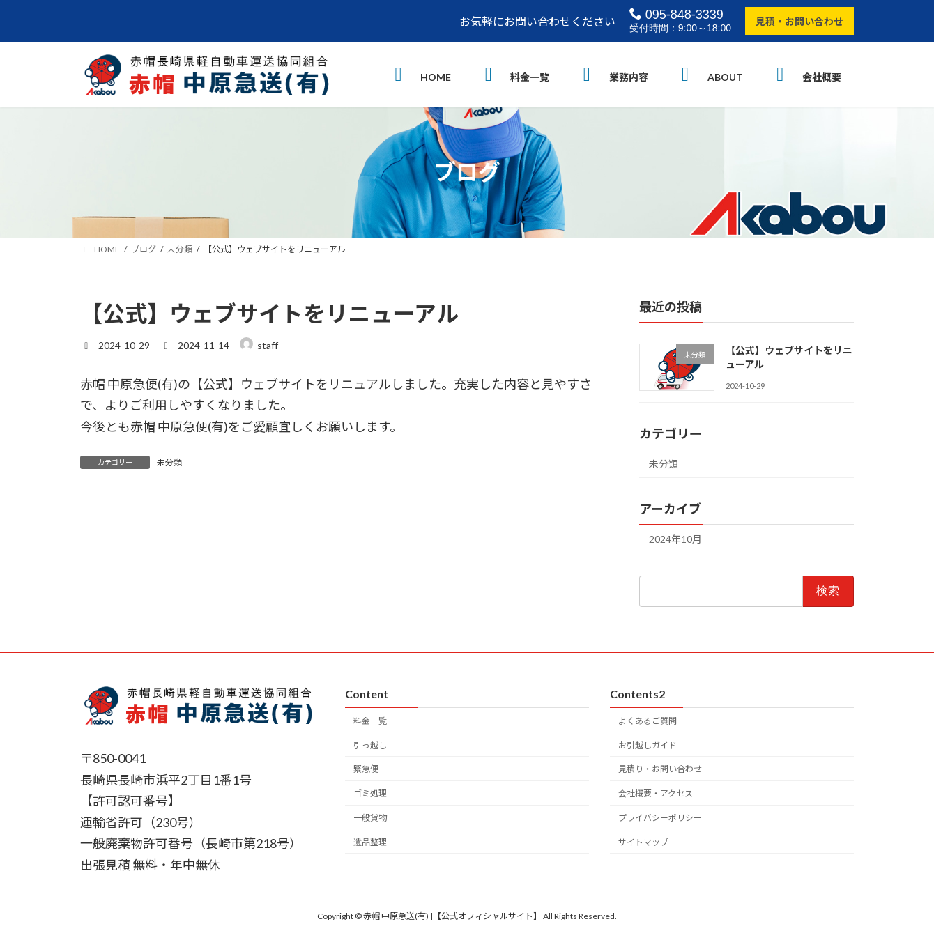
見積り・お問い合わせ (660, 769)
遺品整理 (370, 841)
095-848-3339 (676, 14)
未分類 (169, 462)
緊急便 (365, 769)
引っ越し (370, 744)
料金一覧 (370, 720)
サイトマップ (643, 841)
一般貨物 (370, 817)
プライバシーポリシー (660, 817)
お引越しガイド (647, 744)
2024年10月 (675, 539)
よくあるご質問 (647, 720)
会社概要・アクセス (655, 793)
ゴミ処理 (370, 793)
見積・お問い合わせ (799, 21)
